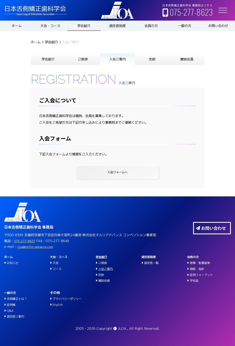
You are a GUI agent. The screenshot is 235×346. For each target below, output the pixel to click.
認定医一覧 (152, 262)
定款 (152, 59)
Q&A (10, 310)
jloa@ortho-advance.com (37, 247)
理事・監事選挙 (201, 262)
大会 (56, 262)
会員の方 (151, 25)
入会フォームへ (117, 172)
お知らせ (13, 262)
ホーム (17, 25)
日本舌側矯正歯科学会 (35, 8)
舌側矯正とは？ (18, 298)
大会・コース (50, 25)
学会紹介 (83, 25)
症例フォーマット (203, 274)
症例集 (12, 304)
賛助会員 (186, 59)
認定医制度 (117, 25)
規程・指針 (198, 268)
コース (58, 268)
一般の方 (184, 25)
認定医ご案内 (17, 316)
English (58, 304)
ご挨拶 (83, 59)
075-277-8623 (191, 12)
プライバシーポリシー (69, 298)
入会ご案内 (106, 268)
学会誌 (195, 280)
